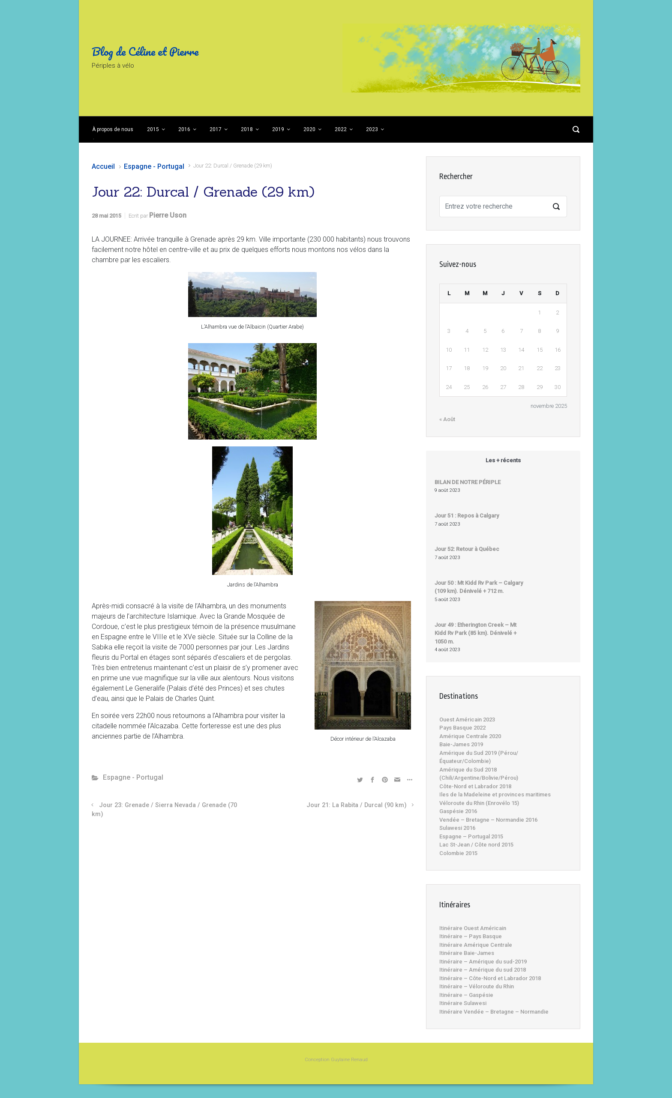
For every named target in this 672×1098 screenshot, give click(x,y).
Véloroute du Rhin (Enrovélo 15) (479, 803)
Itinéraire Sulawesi (462, 1003)
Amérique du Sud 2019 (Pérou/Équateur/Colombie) (478, 757)
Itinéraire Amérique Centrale (475, 945)
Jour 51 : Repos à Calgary (467, 515)
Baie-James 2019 (461, 744)
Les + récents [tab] (503, 460)
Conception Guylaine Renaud (336, 1059)
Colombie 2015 (458, 853)
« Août (447, 419)
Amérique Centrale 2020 (470, 736)
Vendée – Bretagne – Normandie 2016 (488, 820)
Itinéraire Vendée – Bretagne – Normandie (494, 1011)
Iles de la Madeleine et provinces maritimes (495, 794)
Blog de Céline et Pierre (145, 51)
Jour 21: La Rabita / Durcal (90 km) (356, 805)
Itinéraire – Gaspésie (466, 995)
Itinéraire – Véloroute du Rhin (476, 986)
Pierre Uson (167, 215)
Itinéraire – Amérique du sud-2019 (483, 961)
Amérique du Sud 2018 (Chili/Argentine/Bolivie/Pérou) (478, 773)
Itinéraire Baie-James (466, 953)
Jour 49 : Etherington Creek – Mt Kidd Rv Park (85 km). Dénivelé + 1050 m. (475, 633)
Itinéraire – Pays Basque (470, 936)
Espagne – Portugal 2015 (471, 836)
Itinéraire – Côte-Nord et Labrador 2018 (490, 978)
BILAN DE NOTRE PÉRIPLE (468, 482)
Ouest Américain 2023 (467, 719)
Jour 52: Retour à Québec (467, 549)
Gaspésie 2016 (458, 811)
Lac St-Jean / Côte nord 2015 (476, 844)
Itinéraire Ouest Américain (472, 928)
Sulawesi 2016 (457, 828)
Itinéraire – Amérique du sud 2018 (482, 969)
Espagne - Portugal (154, 166)
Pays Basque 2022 (462, 727)
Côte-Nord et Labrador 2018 (475, 786)
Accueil (103, 166)
